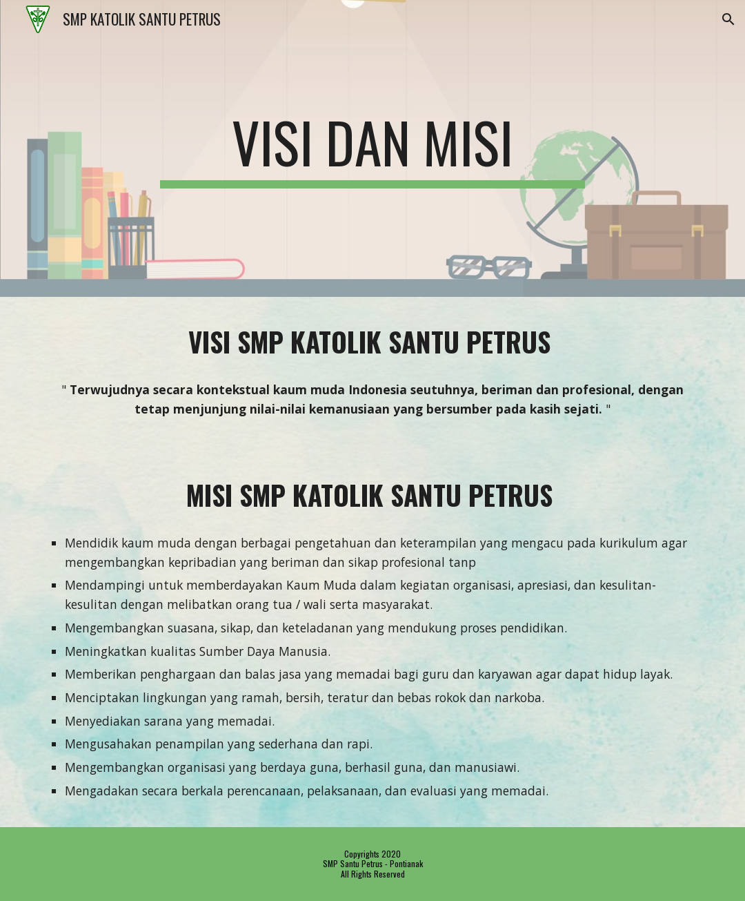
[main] (372, 148)
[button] (728, 19)
